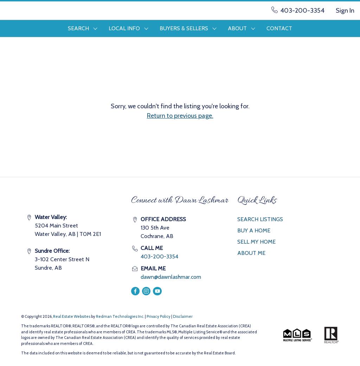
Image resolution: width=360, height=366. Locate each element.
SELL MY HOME (256, 241)
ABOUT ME (251, 253)
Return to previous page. (180, 116)
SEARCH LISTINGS (260, 219)
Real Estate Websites (72, 316)
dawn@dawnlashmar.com (171, 277)
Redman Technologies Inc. (120, 316)
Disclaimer (183, 316)
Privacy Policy (159, 316)
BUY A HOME (253, 230)
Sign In (345, 10)
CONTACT (279, 28)
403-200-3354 (159, 256)
